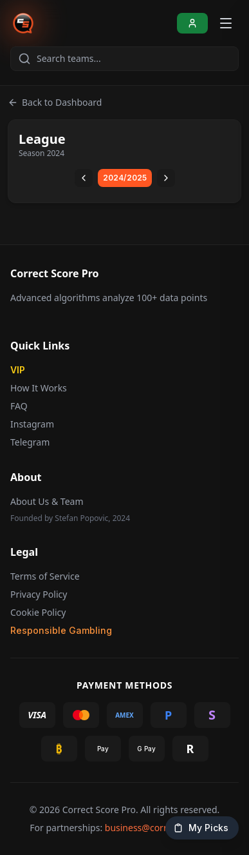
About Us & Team (46, 501)
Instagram (32, 424)
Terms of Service (45, 576)
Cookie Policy (38, 612)
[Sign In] (192, 23)
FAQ (19, 406)
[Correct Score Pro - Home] (23, 23)
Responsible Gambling (61, 630)
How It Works (38, 388)
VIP (17, 369)
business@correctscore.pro (162, 827)
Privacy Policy (38, 594)
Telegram (30, 442)
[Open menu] (226, 23)
